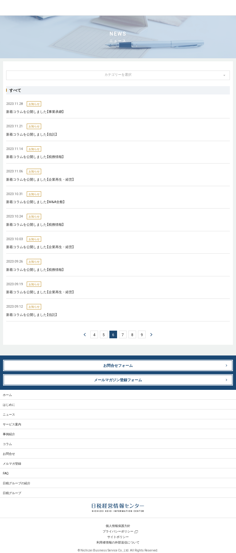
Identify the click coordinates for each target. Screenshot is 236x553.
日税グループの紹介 (16, 483)
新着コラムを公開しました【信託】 (31, 134)
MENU (228, 7)
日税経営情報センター (27, 8)
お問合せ (9, 453)
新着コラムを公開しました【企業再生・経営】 (40, 179)
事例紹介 (9, 434)
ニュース (9, 414)
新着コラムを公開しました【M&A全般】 (35, 201)
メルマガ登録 (12, 463)
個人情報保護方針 (118, 525)
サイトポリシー (118, 536)
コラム (7, 443)
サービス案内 (12, 424)
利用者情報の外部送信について (118, 542)
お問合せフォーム (118, 365)
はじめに (9, 404)
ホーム (7, 394)
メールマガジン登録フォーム (118, 379)
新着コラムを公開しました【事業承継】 (35, 111)
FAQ (6, 473)
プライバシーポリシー (118, 531)
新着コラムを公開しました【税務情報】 (35, 156)
